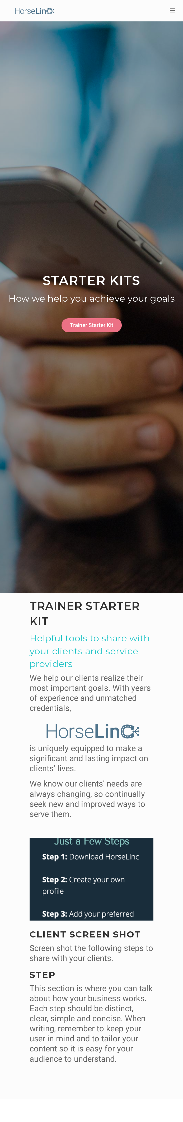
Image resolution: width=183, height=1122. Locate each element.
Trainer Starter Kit (91, 325)
